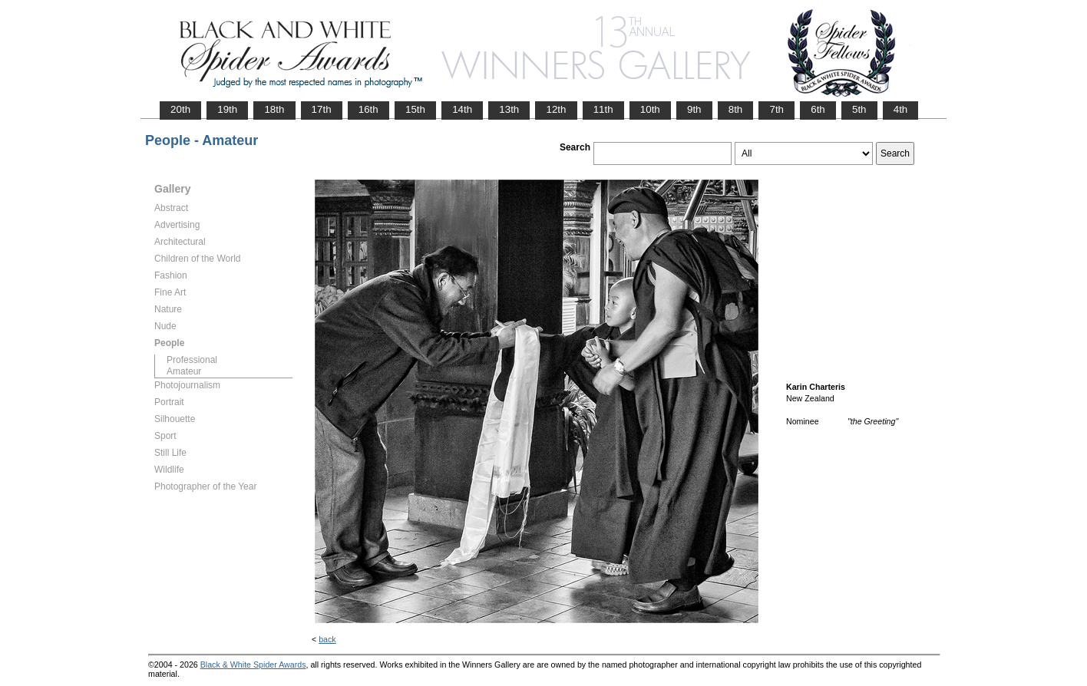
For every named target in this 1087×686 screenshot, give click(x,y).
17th (321, 109)
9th (694, 109)
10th (650, 109)
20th (180, 109)
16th (368, 109)
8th (736, 109)
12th (555, 109)
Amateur (184, 371)
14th (462, 109)
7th (776, 109)
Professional (192, 360)
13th (509, 109)
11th (603, 109)
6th (818, 109)
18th (274, 109)
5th (859, 109)
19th (227, 109)
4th (901, 109)
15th (415, 109)
